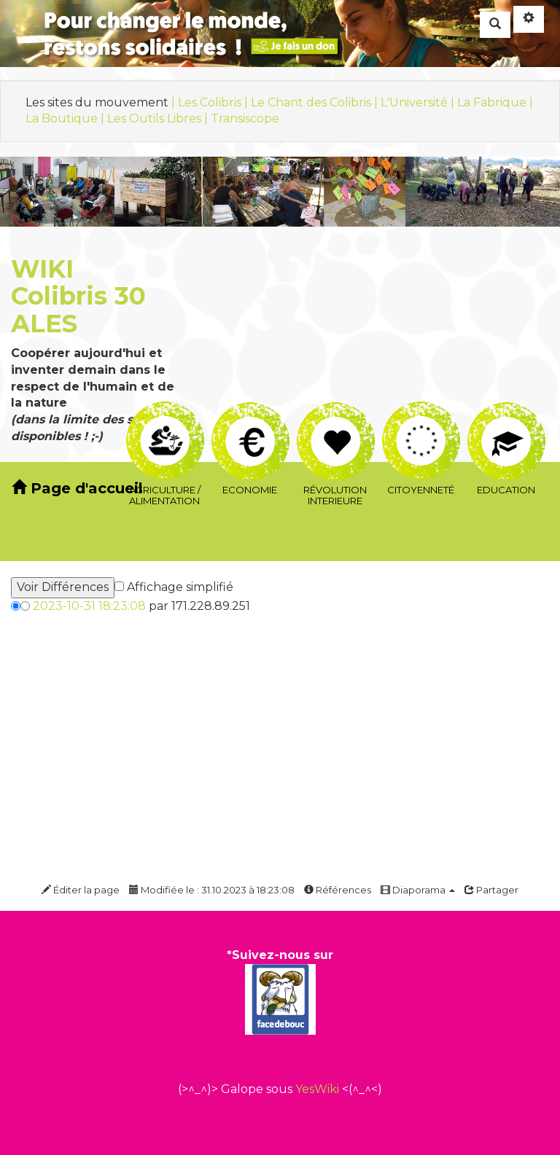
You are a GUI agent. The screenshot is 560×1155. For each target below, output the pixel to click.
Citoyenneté (421, 419)
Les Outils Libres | (159, 118)
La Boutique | (66, 118)
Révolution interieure (336, 419)
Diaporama (418, 890)
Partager (491, 890)
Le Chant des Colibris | (316, 102)
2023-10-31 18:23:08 (89, 606)
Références (337, 890)
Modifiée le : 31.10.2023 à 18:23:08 (212, 890)
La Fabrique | (495, 102)
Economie (250, 419)
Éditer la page (81, 890)
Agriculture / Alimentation (165, 419)
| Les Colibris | (211, 102)
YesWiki (317, 1089)
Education (506, 419)
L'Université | (419, 102)
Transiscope (245, 118)
